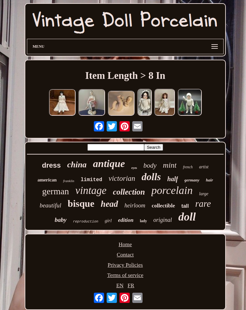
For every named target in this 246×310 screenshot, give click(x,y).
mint (170, 165)
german (55, 191)
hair (209, 180)
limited (91, 180)
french (188, 167)
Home (125, 244)
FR (130, 285)
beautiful (51, 205)
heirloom (135, 205)
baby (61, 219)
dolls (151, 176)
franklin (68, 181)
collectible (163, 206)
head (109, 204)
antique (109, 163)
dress (51, 165)
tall (185, 206)
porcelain (172, 190)
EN (120, 285)
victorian (122, 178)
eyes (134, 168)
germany (192, 180)
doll (187, 217)
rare (203, 203)
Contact (125, 255)
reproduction (85, 221)
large (204, 193)
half (172, 178)
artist (204, 166)
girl (108, 220)
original (162, 220)
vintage (90, 190)
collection (129, 192)
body (150, 165)
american (47, 179)
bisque (81, 203)
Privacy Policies (125, 265)
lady (143, 221)
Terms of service (125, 275)
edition (126, 220)
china (77, 164)
